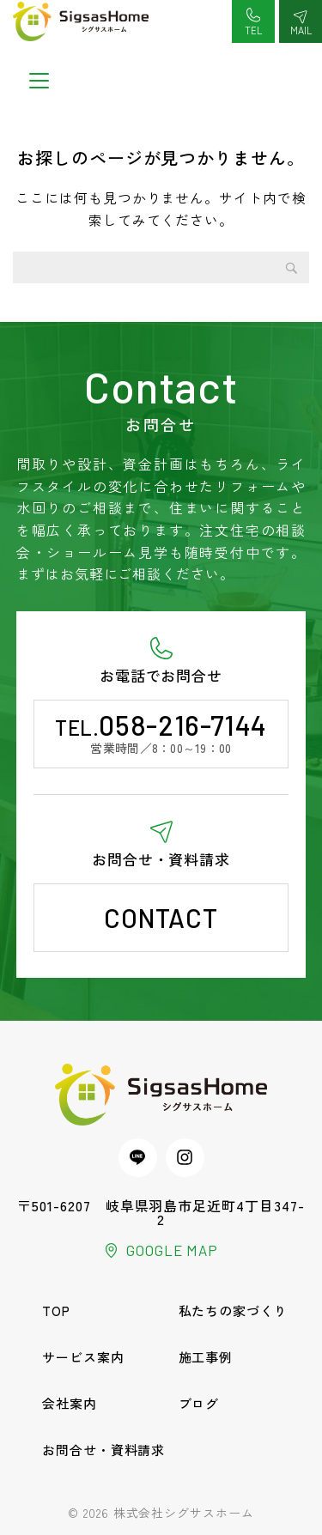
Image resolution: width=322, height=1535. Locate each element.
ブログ (199, 1403)
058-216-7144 (183, 724)
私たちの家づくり (234, 1310)
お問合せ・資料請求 (104, 1450)
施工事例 (206, 1357)
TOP (56, 1310)
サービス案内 (83, 1357)
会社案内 (69, 1403)
